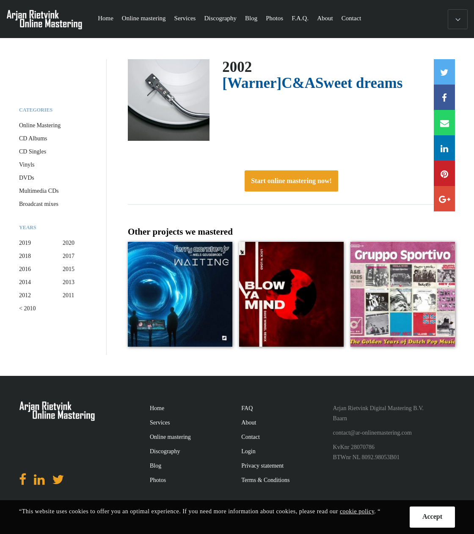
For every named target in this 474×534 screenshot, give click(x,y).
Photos (274, 18)
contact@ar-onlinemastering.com (372, 433)
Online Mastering (40, 125)
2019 (25, 243)
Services (185, 18)
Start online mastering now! (291, 180)
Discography (220, 18)
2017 (68, 256)
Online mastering (144, 18)
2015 (68, 269)
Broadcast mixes (38, 204)
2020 (68, 243)
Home (105, 18)
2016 (25, 269)
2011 (68, 295)
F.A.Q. (300, 18)
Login (248, 451)
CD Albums (33, 138)
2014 (25, 282)
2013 (68, 282)
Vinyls (27, 165)
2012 (25, 295)
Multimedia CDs (39, 191)
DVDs (26, 178)
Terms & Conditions (265, 480)
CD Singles (32, 151)
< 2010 (27, 308)
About (325, 18)
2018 (25, 256)
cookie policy (357, 511)
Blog (251, 18)
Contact (351, 18)
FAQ (247, 408)
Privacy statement (262, 466)
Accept (432, 516)
